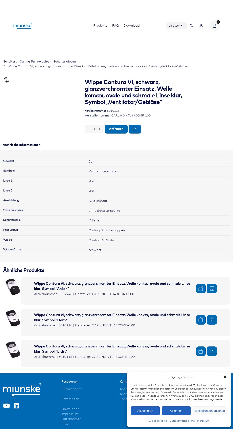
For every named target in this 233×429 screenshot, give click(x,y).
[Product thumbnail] (13, 301)
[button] (225, 377)
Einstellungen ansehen (210, 410)
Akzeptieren (145, 410)
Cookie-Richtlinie (157, 421)
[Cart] (214, 25)
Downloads (70, 422)
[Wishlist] (201, 26)
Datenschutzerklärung (182, 421)
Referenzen (70, 413)
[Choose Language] (176, 25)
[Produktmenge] (94, 129)
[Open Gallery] (55, 95)
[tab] (21, 159)
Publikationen (71, 403)
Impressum (203, 421)
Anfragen (116, 128)
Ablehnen (176, 410)
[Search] (191, 26)
